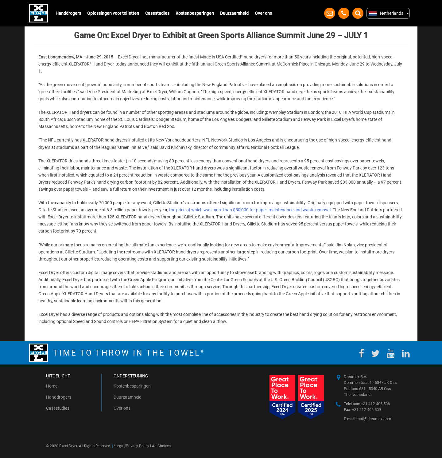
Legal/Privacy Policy (132, 446)
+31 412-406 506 (367, 403)
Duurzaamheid (234, 13)
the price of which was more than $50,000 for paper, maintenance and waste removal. (250, 209)
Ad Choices (161, 446)
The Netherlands (358, 394)
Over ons (263, 13)
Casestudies (157, 13)
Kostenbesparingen (195, 13)
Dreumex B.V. (355, 376)
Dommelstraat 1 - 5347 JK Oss (370, 382)
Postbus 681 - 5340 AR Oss (367, 388)
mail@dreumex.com (367, 418)
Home (51, 386)
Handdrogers (68, 13)
